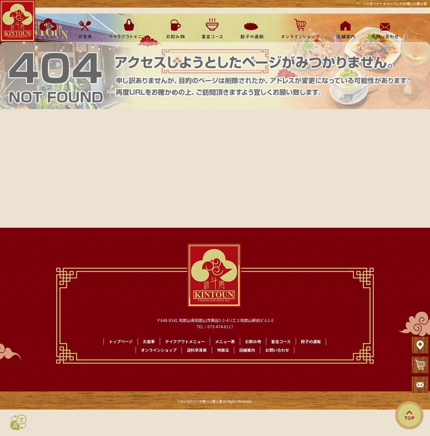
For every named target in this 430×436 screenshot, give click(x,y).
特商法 (223, 350)
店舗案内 (344, 28)
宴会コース (212, 28)
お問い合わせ (384, 28)
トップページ (47, 28)
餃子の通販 (250, 28)
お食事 (84, 28)
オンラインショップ (297, 28)
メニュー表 (225, 341)
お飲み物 (175, 28)
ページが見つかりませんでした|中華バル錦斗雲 (391, 3)
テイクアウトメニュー (129, 28)
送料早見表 (197, 350)
